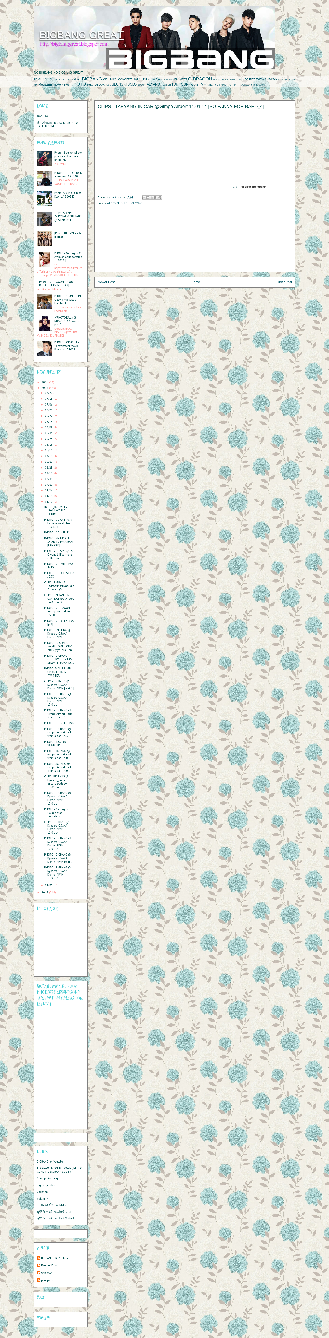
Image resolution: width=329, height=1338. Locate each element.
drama (254, 84)
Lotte (293, 79)
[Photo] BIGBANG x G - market (68, 234)
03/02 (49, 462)
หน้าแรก (42, 116)
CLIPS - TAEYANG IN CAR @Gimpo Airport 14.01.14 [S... (59, 598)
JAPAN (272, 79)
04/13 (49, 456)
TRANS (193, 84)
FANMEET (180, 79)
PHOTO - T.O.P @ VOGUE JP (55, 743)
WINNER (209, 84)
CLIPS (112, 79)
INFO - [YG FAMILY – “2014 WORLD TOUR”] (57, 510)
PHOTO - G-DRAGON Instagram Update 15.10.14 (57, 611)
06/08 (49, 427)
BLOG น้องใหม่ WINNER (51, 1205)
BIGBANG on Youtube (50, 1161)
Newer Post (106, 282)
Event (159, 79)
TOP (174, 84)
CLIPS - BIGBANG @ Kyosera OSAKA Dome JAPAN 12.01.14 (56, 827)
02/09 (49, 479)
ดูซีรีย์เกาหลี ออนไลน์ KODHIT (56, 1212)
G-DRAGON (200, 78)
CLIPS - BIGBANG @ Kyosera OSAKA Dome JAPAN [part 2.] (59, 684)
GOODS (217, 79)
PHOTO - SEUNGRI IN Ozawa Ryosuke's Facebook (67, 299)
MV (36, 84)
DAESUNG (141, 79)
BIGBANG (92, 78)
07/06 (49, 404)
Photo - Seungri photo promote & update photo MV (68, 156)
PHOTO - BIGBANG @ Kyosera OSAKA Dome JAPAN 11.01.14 (57, 872)
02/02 (49, 485)
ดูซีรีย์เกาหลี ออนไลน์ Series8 (56, 1218)
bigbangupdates (47, 1185)
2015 (45, 382)
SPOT (141, 84)
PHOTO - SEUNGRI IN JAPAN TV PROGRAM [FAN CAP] (58, 541)
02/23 (49, 467)
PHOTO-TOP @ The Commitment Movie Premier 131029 (66, 345)
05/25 (49, 439)
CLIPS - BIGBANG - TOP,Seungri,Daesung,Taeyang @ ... (59, 586)
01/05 (49, 885)
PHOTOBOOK (96, 84)
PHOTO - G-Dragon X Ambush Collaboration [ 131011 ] (69, 256)
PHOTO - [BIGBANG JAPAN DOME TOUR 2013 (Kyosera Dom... (59, 646)
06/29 (49, 410)
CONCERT (125, 79)
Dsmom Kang (49, 1265)
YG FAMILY (221, 84)
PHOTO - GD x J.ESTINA (59, 723)
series (262, 85)
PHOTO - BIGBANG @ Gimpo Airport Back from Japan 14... (58, 713)
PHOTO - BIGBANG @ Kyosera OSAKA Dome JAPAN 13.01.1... (57, 699)
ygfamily (42, 1198)
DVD (152, 79)
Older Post (284, 282)
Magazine (45, 84)
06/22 (49, 416)
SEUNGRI (119, 84)
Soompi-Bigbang (47, 1178)
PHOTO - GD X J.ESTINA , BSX (59, 574)
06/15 (49, 422)
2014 (45, 388)
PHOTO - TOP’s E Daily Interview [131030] (68, 174)
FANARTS (168, 79)
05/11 (49, 450)
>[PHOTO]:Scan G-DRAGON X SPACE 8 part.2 (67, 321)
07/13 (49, 398)
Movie (57, 84)
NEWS (65, 84)
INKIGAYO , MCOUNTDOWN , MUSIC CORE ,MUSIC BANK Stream (59, 1170)
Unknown (46, 1273)
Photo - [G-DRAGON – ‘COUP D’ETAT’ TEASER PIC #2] (56, 283)
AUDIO (69, 79)
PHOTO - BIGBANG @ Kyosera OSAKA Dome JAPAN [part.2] (58, 858)
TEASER (166, 84)
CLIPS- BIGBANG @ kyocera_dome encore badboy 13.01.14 (56, 781)
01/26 (49, 490)
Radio (108, 85)
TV (201, 84)
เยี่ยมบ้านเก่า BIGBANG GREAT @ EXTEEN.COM (57, 124)
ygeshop (42, 1192)
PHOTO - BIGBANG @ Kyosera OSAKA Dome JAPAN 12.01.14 (57, 843)
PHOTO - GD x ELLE (56, 532)
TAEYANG (152, 84)
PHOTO (78, 84)
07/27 (49, 393)
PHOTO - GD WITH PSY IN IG (58, 565)
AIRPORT (45, 79)
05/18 (49, 444)
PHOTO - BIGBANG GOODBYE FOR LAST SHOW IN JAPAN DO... (59, 659)
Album (77, 79)
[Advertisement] (194, 242)
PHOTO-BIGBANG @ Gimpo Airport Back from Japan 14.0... (58, 754)
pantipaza (47, 1280)
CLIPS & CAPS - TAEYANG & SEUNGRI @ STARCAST (68, 216)
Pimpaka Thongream (253, 186)
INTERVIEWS (257, 79)
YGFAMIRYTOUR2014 (239, 85)
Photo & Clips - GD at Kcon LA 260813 (67, 194)
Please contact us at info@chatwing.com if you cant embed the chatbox (58, 944)
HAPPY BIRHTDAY (231, 79)
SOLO (132, 84)
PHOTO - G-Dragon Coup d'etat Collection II (56, 812)
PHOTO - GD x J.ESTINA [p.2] (58, 622)
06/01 (49, 433)
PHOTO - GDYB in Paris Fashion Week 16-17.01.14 (58, 523)
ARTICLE (59, 79)
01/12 (49, 502)
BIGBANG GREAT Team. (55, 1258)
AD (35, 79)
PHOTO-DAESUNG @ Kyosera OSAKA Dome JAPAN (57, 633)
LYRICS (286, 79)
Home (195, 282)
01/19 (49, 496)
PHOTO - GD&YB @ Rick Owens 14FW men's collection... (59, 554)
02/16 (49, 473)
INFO (245, 79)
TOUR (183, 84)
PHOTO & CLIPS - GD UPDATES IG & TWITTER (57, 671)
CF (105, 79)
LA (279, 79)
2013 (45, 892)
